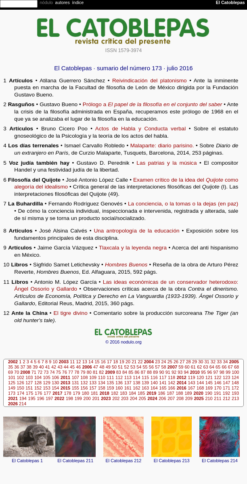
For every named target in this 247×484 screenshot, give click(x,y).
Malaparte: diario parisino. (162, 145)
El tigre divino (71, 313)
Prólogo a (152, 104)
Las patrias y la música (166, 163)
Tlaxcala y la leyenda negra (133, 248)
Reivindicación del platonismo (149, 81)
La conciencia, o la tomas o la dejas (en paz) (183, 204)
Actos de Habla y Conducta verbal (140, 129)
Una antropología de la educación (136, 231)
